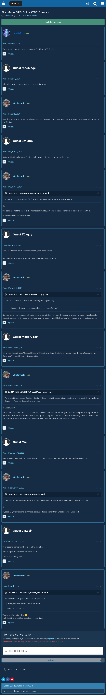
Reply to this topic (53, 22)
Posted (11, 43)
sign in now (52, 638)
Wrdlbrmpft (19, 103)
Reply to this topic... (16, 650)
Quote (11, 54)
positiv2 (7, 15)
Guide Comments (32, 15)
